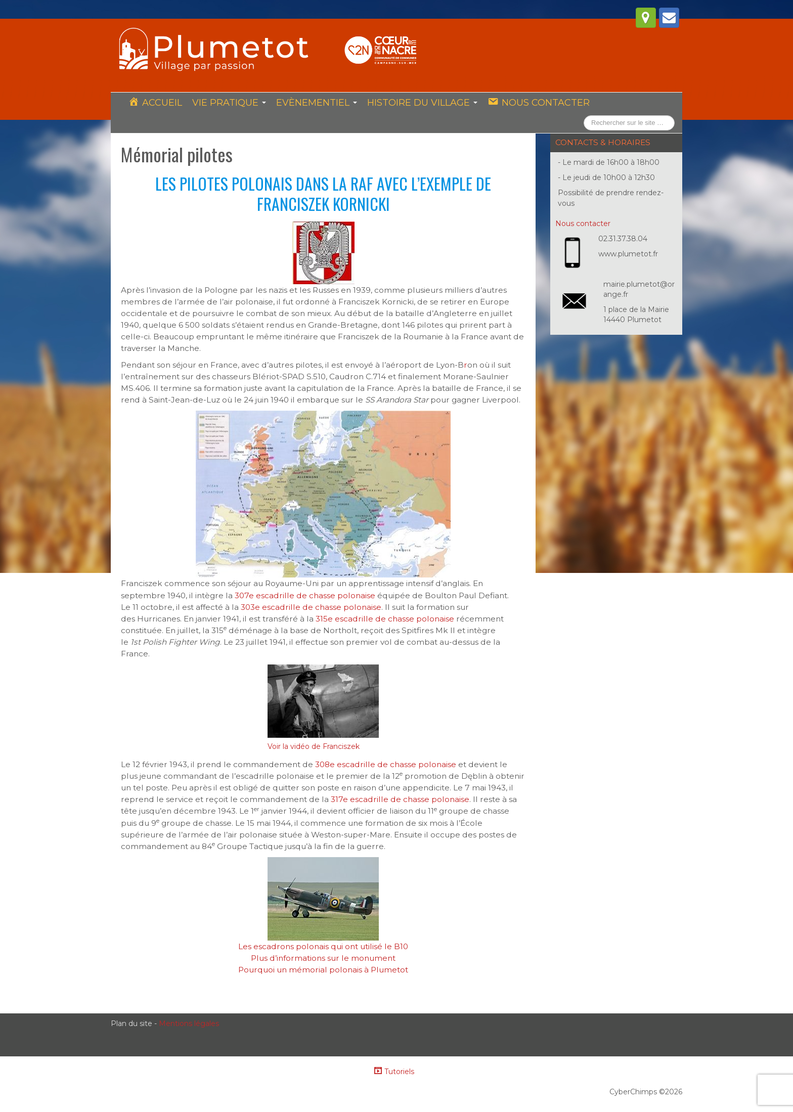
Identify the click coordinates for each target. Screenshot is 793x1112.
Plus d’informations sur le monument (323, 958)
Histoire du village (422, 102)
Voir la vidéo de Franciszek (314, 746)
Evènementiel (316, 102)
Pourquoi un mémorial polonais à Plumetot (323, 969)
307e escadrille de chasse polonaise (305, 595)
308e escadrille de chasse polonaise (385, 764)
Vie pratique (229, 102)
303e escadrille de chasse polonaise (311, 607)
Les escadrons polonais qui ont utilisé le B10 (323, 946)
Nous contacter (582, 223)
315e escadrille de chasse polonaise (385, 619)
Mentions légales (189, 1023)
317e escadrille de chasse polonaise (400, 799)
